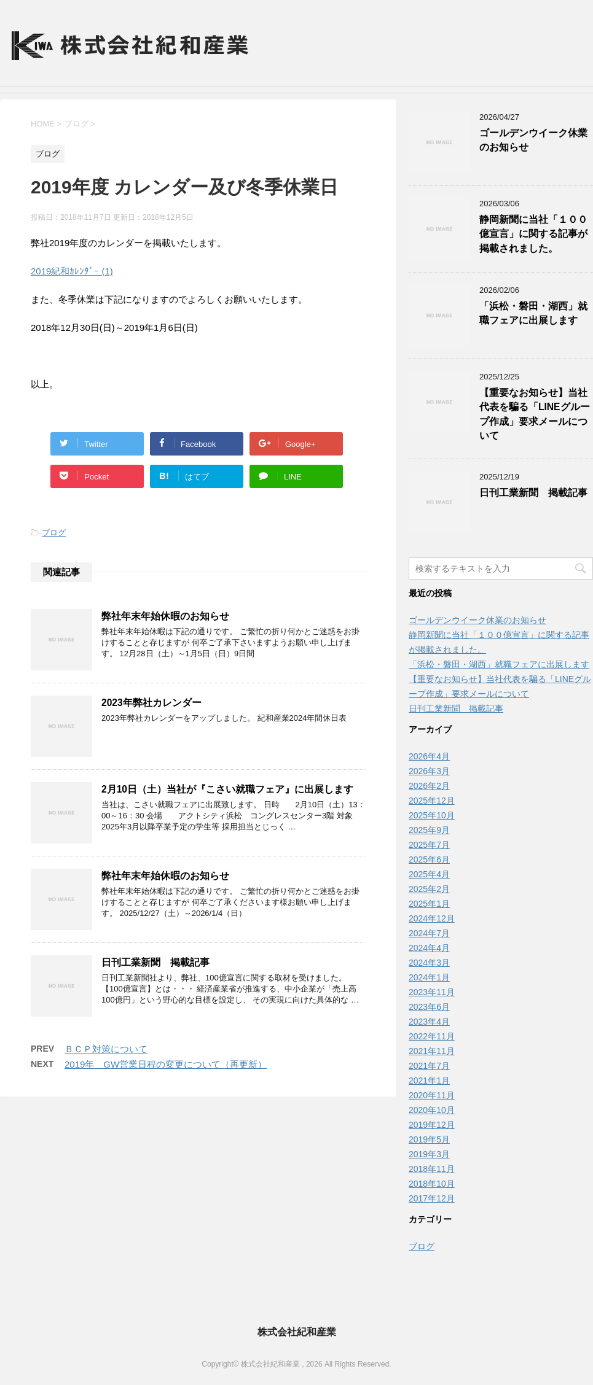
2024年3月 (429, 963)
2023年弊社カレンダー (151, 702)
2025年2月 (429, 889)
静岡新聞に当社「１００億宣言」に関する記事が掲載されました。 (533, 234)
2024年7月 (429, 933)
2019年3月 (429, 1154)
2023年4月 (429, 1021)
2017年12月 (432, 1198)
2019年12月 (432, 1125)
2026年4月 (429, 756)
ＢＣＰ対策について (106, 1049)
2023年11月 (432, 992)
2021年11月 (432, 1051)
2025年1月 (429, 904)
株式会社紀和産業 (296, 1332)
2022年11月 (432, 1036)
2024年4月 (429, 948)
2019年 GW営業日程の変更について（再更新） (166, 1064)
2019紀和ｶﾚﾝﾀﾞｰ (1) (72, 271)
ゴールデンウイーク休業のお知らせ (477, 620)
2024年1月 (429, 977)
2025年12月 (432, 800)
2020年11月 (432, 1095)
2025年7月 (429, 845)
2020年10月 (432, 1110)
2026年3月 (429, 771)
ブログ (54, 532)
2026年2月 (429, 786)
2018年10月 (432, 1184)
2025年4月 (429, 874)
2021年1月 (429, 1080)
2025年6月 (429, 859)
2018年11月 (432, 1169)
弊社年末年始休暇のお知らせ (165, 616)
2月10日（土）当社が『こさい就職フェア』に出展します (227, 789)
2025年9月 (429, 830)
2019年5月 (429, 1139)
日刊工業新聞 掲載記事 (155, 962)
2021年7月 (429, 1066)
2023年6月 (429, 1007)
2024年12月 (432, 918)
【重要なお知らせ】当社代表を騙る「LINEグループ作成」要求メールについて (534, 414)
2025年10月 (432, 815)
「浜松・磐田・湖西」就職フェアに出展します (533, 313)
